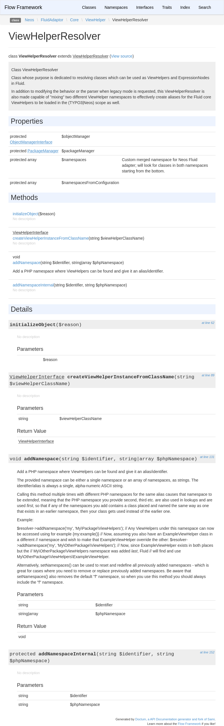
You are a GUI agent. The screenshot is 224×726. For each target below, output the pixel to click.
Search (205, 7)
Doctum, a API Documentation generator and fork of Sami (175, 719)
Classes (89, 7)
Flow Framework (23, 7)
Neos (29, 20)
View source (121, 56)
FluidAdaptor (52, 20)
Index (185, 7)
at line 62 (208, 322)
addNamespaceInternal (33, 285)
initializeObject (25, 214)
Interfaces (144, 7)
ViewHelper (95, 20)
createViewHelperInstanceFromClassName (51, 238)
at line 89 (208, 375)
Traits (167, 7)
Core (74, 20)
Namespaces (116, 7)
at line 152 (207, 652)
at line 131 (207, 457)
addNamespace (26, 262)
